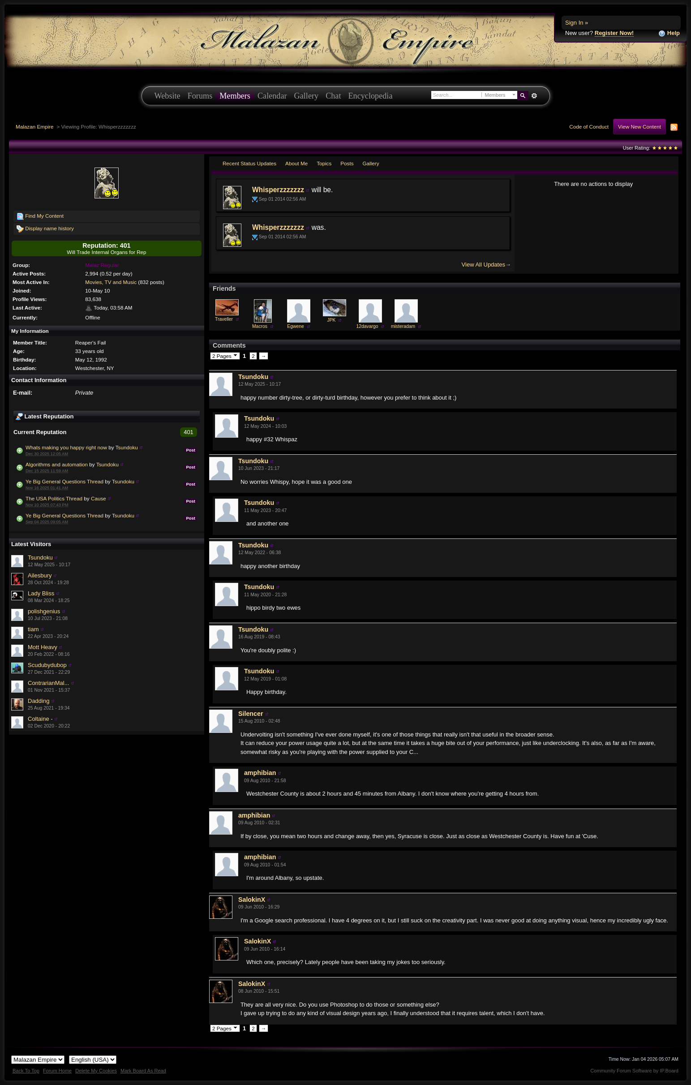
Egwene (295, 326)
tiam (33, 629)
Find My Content (40, 216)
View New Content (639, 126)
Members (234, 95)
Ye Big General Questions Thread (64, 481)
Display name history (45, 228)
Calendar (272, 95)
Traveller (224, 319)
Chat (333, 95)
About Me (296, 163)
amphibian (260, 772)
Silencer (250, 713)
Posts (346, 163)
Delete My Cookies (96, 1070)
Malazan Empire (34, 126)
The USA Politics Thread (54, 498)
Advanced (534, 95)
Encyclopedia (370, 95)
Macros (259, 326)
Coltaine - (40, 718)
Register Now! (614, 33)
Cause (98, 498)
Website (167, 95)
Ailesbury (40, 575)
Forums (200, 95)
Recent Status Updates (249, 163)
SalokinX (251, 899)
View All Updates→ (486, 264)
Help (669, 33)
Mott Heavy (42, 647)
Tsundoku (127, 447)
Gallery (306, 95)
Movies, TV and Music (111, 282)
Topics (324, 163)
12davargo (367, 326)
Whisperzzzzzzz (278, 190)
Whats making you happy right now (66, 447)
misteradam (403, 326)
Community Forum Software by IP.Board (634, 1070)
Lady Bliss (41, 593)
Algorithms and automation (57, 464)
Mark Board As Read (143, 1070)
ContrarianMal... (48, 683)
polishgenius (44, 611)
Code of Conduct (589, 126)
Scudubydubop (47, 665)
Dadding (38, 701)
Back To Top (26, 1070)
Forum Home (57, 1070)
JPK (331, 320)
